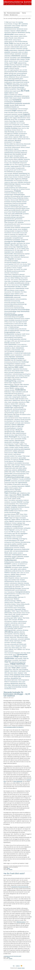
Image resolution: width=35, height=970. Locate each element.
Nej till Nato (23, 411)
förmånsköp (7, 201)
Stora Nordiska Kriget (13, 579)
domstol (24, 145)
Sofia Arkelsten (21, 565)
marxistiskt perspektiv (9, 375)
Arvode (27, 59)
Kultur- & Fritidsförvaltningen (11, 327)
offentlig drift (18, 429)
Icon (20, 248)
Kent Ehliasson (11, 290)
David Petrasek (8, 138)
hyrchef (27, 236)
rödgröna (11, 521)
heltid (5, 229)
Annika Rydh (17, 45)
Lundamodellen (26, 355)
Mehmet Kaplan (8, 382)
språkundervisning (16, 571)
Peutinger (17, 464)
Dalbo (20, 137)
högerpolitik (19, 246)
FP (5, 185)
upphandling (8, 626)
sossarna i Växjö (8, 569)
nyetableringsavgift (9, 423)
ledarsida (7, 342)
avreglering (26, 64)
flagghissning (18, 178)
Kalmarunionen (15, 285)
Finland (9, 178)
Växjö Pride (15, 669)
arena (19, 57)
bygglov (16, 116)
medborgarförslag (10, 381)
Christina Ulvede (16, 130)
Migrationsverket (17, 382)
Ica (17, 248)
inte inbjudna (18, 259)
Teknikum (16, 599)
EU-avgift (27, 166)
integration (11, 259)
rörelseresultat (18, 521)
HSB (25, 234)
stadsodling (13, 572)
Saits (23, 523)
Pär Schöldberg (8, 484)
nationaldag (15, 402)
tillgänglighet (7, 611)
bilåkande (22, 85)
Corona (15, 133)
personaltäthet (18, 463)
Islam (29, 264)
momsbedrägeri (8, 395)
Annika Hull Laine (8, 45)
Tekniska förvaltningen (10, 600)
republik (18, 498)
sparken (15, 569)
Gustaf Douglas (15, 215)
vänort (14, 654)
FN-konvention (8, 180)
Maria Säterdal (16, 370)
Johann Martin (24, 278)
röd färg (6, 521)
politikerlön (14, 470)
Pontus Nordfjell (20, 471)
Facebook (6, 14)
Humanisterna (13, 236)
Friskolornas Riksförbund (10, 192)
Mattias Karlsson (16, 379)
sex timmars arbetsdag (11, 538)
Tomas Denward (17, 612)
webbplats (7, 674)
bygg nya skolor (8, 117)
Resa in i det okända (9, 500)
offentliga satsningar (9, 429)
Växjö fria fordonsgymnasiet (18, 662)
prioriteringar (20, 475)
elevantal (10, 159)
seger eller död (16, 533)
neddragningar (8, 405)
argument (6, 59)
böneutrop (7, 119)
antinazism (7, 48)
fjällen (12, 178)
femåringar (27, 177)
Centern (26, 124)
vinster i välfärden (8, 649)
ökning (6, 687)
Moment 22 (20, 393)
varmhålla (23, 640)
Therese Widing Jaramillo (22, 604)
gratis (24, 212)
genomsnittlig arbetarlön (15, 210)
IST (28, 266)
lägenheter (12, 356)
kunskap (18, 332)
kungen (27, 330)
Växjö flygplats (22, 660)
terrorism (23, 602)
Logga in (18, 965)
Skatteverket (25, 549)
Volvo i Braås (26, 652)
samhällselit (26, 524)
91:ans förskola (8, 24)
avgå (15, 63)
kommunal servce (18, 306)
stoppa (6, 579)
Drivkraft (27, 147)
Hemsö (19, 229)
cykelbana (11, 135)
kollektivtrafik (8, 297)
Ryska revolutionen (16, 516)
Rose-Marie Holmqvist (10, 514)
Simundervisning (25, 542)
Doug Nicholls (8, 147)
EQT (11, 164)
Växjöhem (6, 664)
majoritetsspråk (19, 365)
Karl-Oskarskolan (9, 286)
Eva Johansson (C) (9, 171)
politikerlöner (22, 470)
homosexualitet (15, 232)
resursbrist (13, 502)
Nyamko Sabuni (20, 421)
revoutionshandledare (9, 503)
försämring (15, 203)
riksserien (26, 507)
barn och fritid (23, 70)
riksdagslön (7, 507)
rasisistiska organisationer (18, 486)
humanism (7, 236)
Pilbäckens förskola (25, 464)
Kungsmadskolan (9, 332)
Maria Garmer (7, 370)
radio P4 (6, 486)
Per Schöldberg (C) (9, 463)
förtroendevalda (22, 203)
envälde (6, 164)
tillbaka (24, 609)
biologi (26, 85)
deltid (5, 140)
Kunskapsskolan (9, 334)
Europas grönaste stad (10, 170)
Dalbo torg (25, 137)
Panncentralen (25, 445)
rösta (23, 521)
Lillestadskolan (20, 348)
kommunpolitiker (20, 316)
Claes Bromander (9, 131)
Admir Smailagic (16, 25)
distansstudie (27, 144)
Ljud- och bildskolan (9, 351)
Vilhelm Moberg (15, 647)
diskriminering (19, 144)
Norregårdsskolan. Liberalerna (12, 419)
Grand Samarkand (17, 212)
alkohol (18, 30)
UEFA (10, 619)
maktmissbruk (26, 365)
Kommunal (7, 300)
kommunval (17, 318)
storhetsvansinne (9, 581)
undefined (15, 621)
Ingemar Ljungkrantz (19, 255)
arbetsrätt (6, 57)
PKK (13, 466)
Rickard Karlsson (23, 503)
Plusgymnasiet (8, 468)
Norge (20, 417)
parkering (17, 449)
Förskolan (24, 201)
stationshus (7, 574)
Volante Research (8, 651)
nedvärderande (8, 409)
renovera (6, 496)
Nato (27, 402)
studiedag (26, 583)
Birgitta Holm (7, 87)
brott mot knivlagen (23, 108)
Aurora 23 (21, 61)
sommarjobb (15, 567)
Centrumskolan (25, 126)
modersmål (25, 391)
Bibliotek (9, 84)
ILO (28, 250)
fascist (11, 177)
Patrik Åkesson (17, 454)
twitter (15, 618)
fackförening (11, 175)
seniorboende (19, 535)
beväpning (26, 82)
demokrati (18, 140)
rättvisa (18, 519)
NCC (16, 404)
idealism (23, 248)
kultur (25, 325)
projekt (9, 479)
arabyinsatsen (13, 50)
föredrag (14, 198)
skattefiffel (21, 545)
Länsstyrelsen (20, 356)
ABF (19, 24)
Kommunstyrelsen (9, 318)
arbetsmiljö (24, 55)
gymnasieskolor (20, 220)
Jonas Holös (7, 281)
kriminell (24, 321)
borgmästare (26, 98)
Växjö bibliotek (23, 656)
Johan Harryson (26, 276)
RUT (5, 516)
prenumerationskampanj (19, 473)
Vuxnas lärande (8, 654)
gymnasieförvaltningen (10, 217)
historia (25, 231)
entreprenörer (23, 162)
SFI (18, 540)
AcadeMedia (24, 24)
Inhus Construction (15, 257)
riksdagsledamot (22, 505)
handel (18, 224)
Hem (5, 13)
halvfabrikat (20, 222)
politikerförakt (7, 470)
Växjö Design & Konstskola (11, 660)
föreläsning (20, 198)
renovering (12, 497)
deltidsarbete (11, 140)
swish (27, 593)
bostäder (6, 105)
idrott (27, 248)
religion (6, 495)
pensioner (7, 458)
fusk (22, 196)
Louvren (12, 355)
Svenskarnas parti (9, 590)
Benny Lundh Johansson (22, 77)
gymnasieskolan (9, 220)
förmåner (26, 200)
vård (5, 673)
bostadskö (17, 101)
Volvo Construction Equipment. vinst (13, 652)
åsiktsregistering (16, 685)
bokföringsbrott (17, 96)
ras (10, 486)
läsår (12, 360)
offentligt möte (8, 433)
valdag (26, 637)
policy (13, 468)
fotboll (28, 184)
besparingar (24, 80)
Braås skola (22, 105)
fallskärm (17, 175)
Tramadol (18, 614)
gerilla (23, 210)
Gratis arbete (7, 213)
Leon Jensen (16, 346)
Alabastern (13, 30)
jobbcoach (22, 274)
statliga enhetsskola (21, 574)
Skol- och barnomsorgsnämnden (19, 551)
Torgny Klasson (8, 614)
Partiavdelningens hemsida (13, 13)
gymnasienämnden (9, 218)
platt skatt (22, 466)
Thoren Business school (10, 607)
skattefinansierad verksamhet (11, 547)
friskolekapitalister (9, 191)
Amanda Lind (22, 34)
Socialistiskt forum (22, 563)
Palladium (17, 445)
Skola (6, 553)
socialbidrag (24, 562)
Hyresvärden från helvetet (23, 243)
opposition (11, 440)
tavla (22, 597)
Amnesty (6, 36)
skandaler (6, 545)
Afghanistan (24, 25)
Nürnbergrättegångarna (10, 428)
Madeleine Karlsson (20, 363)
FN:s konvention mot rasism (21, 180)
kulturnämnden (23, 328)
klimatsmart (7, 293)
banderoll (11, 68)
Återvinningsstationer (23, 680)
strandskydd (23, 581)
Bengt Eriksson (21, 75)
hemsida (15, 229)
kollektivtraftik (16, 297)
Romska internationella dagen (12, 512)
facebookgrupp (23, 173)
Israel (25, 266)
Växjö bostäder (18, 658)
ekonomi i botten (8, 157)
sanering (17, 530)
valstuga (11, 640)
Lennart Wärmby (8, 346)
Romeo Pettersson (19, 510)
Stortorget (17, 581)
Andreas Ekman (17, 39)
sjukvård (19, 544)
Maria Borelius (23, 369)
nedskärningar (8, 407)
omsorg (24, 438)
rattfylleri (6, 488)
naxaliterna (7, 404)
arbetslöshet (15, 56)
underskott (7, 623)
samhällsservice (8, 528)
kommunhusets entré (9, 313)
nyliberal (13, 424)
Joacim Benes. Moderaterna (11, 274)
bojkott (6, 93)
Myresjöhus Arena (23, 398)
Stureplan (6, 585)
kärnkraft (6, 335)
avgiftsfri (11, 63)
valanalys (6, 637)
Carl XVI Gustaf (21, 123)
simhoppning (7, 542)
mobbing (17, 388)
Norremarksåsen (8, 421)
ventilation (19, 642)
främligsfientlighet (8, 194)
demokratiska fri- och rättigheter (12, 142)
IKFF (25, 250)
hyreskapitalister (16, 239)
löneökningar (25, 362)
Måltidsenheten (16, 400)
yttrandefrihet (14, 678)
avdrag (6, 63)
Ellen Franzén (8, 161)
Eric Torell (15, 164)
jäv (5, 285)
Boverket (12, 105)
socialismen (14, 563)
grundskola (26, 213)
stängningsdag (8, 586)
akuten (25, 29)
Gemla (27, 208)
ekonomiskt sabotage (18, 157)
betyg (14, 82)
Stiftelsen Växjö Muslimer (21, 578)
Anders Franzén (8, 38)
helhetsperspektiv (25, 227)
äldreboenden (22, 683)
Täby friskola (26, 618)
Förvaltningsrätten (13, 205)
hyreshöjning (8, 239)
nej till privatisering (9, 412)
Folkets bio (7, 182)
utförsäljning (8, 632)
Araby (6, 50)
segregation (24, 533)
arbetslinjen (25, 54)
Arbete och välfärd (23, 52)
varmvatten (7, 642)
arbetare (27, 50)
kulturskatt (22, 330)
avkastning (12, 64)
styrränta (12, 585)
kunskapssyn (18, 334)
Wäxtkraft (27, 676)
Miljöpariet (7, 386)
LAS (12, 341)
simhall (22, 540)
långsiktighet (19, 360)
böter (16, 119)
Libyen (13, 348)
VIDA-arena (7, 646)
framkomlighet (10, 185)
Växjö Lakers (16, 667)
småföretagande (19, 558)
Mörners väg (24, 400)
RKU (21, 509)
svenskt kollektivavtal (20, 590)
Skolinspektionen (17, 554)
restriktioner (7, 502)
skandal (25, 544)
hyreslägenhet (8, 241)
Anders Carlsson (14, 36)
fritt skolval (20, 192)
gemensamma (11, 208)
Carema (6, 121)
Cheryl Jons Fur (22, 128)
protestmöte (14, 480)
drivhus (23, 147)
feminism (15, 177)
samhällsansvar (8, 524)
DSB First (24, 151)
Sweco (24, 593)
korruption (25, 320)
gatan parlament (23, 206)
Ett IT (20, 166)
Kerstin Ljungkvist (19, 290)
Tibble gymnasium (9, 609)
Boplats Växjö (8, 98)
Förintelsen (7, 200)
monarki (15, 395)
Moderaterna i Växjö (9, 391)
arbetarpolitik (14, 52)
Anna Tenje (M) (17, 43)
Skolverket (20, 556)
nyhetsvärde (7, 424)
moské (6, 397)
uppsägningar (15, 626)
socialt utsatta (7, 565)
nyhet (22, 423)
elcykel (6, 159)
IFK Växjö (17, 250)
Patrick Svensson (8, 452)
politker (14, 471)
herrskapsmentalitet (9, 231)
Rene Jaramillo (23, 495)
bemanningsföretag (10, 75)
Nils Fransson (8, 414)
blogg (18, 89)
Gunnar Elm (7, 215)
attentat (11, 61)
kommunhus (25, 311)
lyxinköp (6, 356)
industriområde (8, 253)
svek (22, 586)
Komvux (22, 318)
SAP (21, 530)
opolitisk (6, 440)
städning (22, 585)
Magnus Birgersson (9, 365)
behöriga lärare (13, 73)
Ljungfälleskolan (8, 353)
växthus (28, 671)
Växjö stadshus (14, 671)
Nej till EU (7, 411)
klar (22, 292)
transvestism (7, 616)
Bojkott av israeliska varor (11, 94)
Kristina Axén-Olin (18, 323)
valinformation (13, 639)
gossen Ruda (7, 212)
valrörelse (27, 639)
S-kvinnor (14, 523)
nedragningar (23, 405)
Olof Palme (7, 438)
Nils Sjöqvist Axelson (25, 414)
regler (18, 493)
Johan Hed (7, 278)
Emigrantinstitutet (23, 161)
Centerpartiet (8, 126)
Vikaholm (24, 646)
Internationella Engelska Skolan (12, 262)
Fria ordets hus (14, 189)
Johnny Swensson (23, 279)
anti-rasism (7, 46)
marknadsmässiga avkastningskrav (22, 374)
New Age (22, 412)
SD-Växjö (22, 531)
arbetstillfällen (13, 57)
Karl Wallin (24, 286)
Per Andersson (15, 459)
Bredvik (13, 107)
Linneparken (7, 349)
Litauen (23, 349)
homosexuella (23, 232)
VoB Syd (27, 649)
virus (23, 649)
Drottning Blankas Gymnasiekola (12, 151)
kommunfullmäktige (24, 309)
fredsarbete (7, 189)
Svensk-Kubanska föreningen (12, 588)
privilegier (27, 477)
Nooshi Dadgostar (9, 416)
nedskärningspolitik (18, 407)
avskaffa (14, 66)
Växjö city (25, 658)
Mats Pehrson (23, 377)
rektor (28, 493)
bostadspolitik (18, 103)
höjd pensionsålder (9, 248)
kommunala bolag (15, 300)
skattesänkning (18, 549)
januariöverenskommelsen (18, 271)
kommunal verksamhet (10, 309)
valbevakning (20, 637)
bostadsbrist (17, 100)
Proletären (15, 479)
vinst (24, 647)
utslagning (22, 633)
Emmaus (6, 162)
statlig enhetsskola (10, 576)
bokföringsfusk (25, 96)
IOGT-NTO (16, 264)
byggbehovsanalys (9, 116)
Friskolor (17, 191)
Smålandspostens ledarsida (12, 562)
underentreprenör (22, 621)
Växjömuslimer (8, 669)
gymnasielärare (20, 217)
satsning (25, 530)
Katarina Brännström (9, 288)
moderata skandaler (9, 390)
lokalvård (6, 355)
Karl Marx (18, 286)
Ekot (26, 157)
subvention (18, 586)
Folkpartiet (18, 184)
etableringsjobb (15, 166)
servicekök (19, 537)
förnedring (13, 201)
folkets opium (13, 182)
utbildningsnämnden (10, 630)
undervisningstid (22, 623)
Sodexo (14, 565)
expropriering (19, 171)
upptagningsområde (25, 626)
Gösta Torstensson (9, 222)
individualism (19, 252)
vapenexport (17, 640)
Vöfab (25, 673)
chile (27, 128)
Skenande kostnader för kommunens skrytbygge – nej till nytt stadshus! (16, 694)
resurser (19, 502)
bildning (10, 85)
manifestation (8, 369)
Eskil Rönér (7, 166)
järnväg (27, 283)
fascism (6, 177)
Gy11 (20, 215)
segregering (7, 535)
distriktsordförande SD (10, 145)
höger (14, 246)
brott (17, 107)
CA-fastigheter (21, 119)
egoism (11, 156)
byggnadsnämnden (24, 116)
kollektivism (17, 295)
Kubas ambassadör (18, 325)
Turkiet (21, 616)
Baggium (6, 68)
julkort (5, 283)
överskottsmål (8, 688)
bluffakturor (23, 89)
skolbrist (15, 553)
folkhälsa (20, 182)
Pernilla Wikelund (8, 461)
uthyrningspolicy (8, 633)
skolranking (7, 556)
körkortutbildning (18, 337)
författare (26, 198)
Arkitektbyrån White (15, 59)
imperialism (7, 252)
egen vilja (6, 156)
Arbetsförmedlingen (9, 54)
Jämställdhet (11, 283)
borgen (19, 98)
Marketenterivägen (19, 372)
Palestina (12, 445)
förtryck (6, 205)
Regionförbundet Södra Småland (12, 491)
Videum (13, 646)
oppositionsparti (19, 440)
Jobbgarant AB (8, 276)
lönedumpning (8, 362)
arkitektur (22, 59)
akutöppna (7, 30)
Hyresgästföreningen (17, 238)
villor (21, 647)
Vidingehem (18, 646)
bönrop (12, 119)
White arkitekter (25, 674)
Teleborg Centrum (9, 602)
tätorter (6, 619)
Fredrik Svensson (22, 187)
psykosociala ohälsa (9, 482)
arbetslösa (7, 56)
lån (15, 360)
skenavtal (6, 551)
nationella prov (22, 402)
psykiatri (27, 480)
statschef (18, 576)
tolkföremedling (8, 612)
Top (14, 965)
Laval (15, 341)
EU (24, 166)
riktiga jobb (7, 509)
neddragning (22, 404)
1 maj (6, 22)
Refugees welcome (9, 489)
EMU (10, 162)
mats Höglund (8, 377)
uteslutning (19, 630)
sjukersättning (8, 544)
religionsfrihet (13, 495)
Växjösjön (6, 671)
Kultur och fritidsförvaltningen (11, 330)
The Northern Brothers (10, 604)
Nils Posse (16, 414)
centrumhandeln (17, 126)
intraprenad (24, 262)
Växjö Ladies (7, 667)
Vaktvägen (16, 635)
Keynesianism (8, 292)
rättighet (13, 519)
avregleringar (8, 66)
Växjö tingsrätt (22, 671)
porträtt (27, 471)
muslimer (6, 398)
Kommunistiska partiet (13, 315)
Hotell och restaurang (9, 234)
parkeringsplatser (25, 449)
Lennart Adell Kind (21, 344)
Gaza (5, 208)
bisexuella (14, 87)
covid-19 (6, 135)
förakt (6, 198)
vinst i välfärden (18, 649)
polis (17, 468)
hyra (23, 236)
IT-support (19, 267)
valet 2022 (7, 639)
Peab (24, 456)
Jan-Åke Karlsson (8, 269)
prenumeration (8, 473)
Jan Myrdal (7, 271)
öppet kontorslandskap (14, 687)
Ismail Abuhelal (14, 266)
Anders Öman (8, 39)
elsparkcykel (15, 161)
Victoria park (22, 644)
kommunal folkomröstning (11, 304)
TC (25, 597)
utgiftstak (16, 632)
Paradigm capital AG (24, 447)
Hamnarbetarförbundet (10, 224)
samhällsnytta (7, 526)
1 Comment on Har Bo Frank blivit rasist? (12, 956)
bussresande (7, 114)
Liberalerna (7, 348)
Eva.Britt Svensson (21, 170)
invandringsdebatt (8, 264)
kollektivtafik (24, 295)
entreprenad (15, 162)
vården (15, 673)
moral (28, 395)
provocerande (21, 480)
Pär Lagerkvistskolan (21, 482)
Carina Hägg (12, 121)
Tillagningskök (18, 609)
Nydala (26, 421)
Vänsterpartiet (22, 654)
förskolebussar (8, 203)
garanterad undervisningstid (11, 206)
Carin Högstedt (20, 121)
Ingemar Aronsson (9, 255)
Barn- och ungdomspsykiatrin (11, 70)
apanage (25, 48)
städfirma (17, 585)
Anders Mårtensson (19, 38)
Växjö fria (7, 662)
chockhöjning (7, 130)
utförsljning (25, 630)
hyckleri (20, 236)
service (14, 537)
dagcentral (22, 135)
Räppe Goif (12, 517)
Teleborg (18, 600)
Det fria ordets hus (10, 144)
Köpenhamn (18, 335)
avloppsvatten (19, 64)
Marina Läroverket (9, 372)
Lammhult (23, 339)
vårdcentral (10, 673)
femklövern (21, 177)
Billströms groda (21, 922)
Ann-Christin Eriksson (21, 41)
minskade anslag (22, 386)
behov (6, 73)
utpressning (16, 633)
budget (14, 110)
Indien (13, 252)
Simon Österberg (15, 542)
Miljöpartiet (14, 386)
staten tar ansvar (24, 572)
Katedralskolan (20, 288)
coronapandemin (22, 133)
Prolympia (21, 479)
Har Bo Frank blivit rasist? (14, 873)
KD (5, 290)
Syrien (6, 595)
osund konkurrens (9, 444)
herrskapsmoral (19, 231)
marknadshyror (8, 374)
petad (5, 464)
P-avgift (16, 444)
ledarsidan (12, 342)
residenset (26, 500)
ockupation (19, 428)
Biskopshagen (20, 87)
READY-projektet (13, 488)
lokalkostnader (27, 353)
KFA (13, 292)
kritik (25, 323)
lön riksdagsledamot (9, 363)
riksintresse (21, 507)
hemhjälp (10, 229)
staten (18, 572)
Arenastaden (25, 57)
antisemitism (19, 48)
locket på (17, 353)
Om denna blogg (14, 14)
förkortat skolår (14, 200)
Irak (21, 264)
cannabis (28, 119)
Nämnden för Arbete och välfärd (12, 426)
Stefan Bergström (9, 578)
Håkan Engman (23, 245)
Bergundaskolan (9, 80)
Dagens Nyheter (8, 137)
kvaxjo (8, 868)
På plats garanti (17, 484)
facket (5, 175)
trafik (14, 614)
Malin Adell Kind (9, 367)
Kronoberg (7, 325)
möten (6, 402)
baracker (17, 68)
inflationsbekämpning (18, 253)
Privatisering (9, 477)
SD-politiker (17, 531)
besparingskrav (8, 82)
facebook (15, 173)
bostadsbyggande (8, 101)
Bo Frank (25, 91)
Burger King (7, 112)
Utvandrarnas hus (8, 635)
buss (12, 112)
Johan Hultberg (15, 278)
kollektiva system (19, 293)
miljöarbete (26, 384)
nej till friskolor (15, 411)
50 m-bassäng (19, 22)
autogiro (26, 61)
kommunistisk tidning (9, 316)
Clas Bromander (19, 131)
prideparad (14, 475)
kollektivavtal (8, 295)
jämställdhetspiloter (20, 283)
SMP (13, 558)
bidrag (14, 84)
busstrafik (20, 114)
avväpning (23, 66)
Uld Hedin (14, 619)
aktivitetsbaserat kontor (10, 29)
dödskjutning (23, 152)
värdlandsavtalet (8, 656)
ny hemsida (17, 423)
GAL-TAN (20, 205)
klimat (24, 292)
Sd (12, 532)
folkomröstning (9, 184)
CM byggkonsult (8, 133)
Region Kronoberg (10, 493)
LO (14, 353)
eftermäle (24, 154)
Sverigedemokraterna (22, 592)
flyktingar (25, 178)
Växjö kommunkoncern (21, 666)
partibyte (15, 450)
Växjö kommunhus (9, 666)
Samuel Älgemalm (9, 530)
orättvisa (22, 442)
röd (21, 519)
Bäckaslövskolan (22, 117)
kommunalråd (8, 306)
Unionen (21, 625)
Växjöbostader (9, 658)
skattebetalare (14, 545)
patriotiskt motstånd (9, 456)
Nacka (9, 402)
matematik (26, 375)
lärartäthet (7, 360)
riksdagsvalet (14, 507)
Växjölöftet (23, 667)
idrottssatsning (8, 250)
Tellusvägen (17, 602)
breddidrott (7, 107)
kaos (21, 285)
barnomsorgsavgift (9, 71)
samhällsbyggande (17, 524)
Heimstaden (17, 225)
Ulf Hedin (20, 619)
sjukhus (14, 544)
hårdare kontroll (8, 246)
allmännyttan (9, 34)
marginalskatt (16, 369)
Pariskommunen (9, 449)
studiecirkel (20, 583)
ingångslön (7, 257)
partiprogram (21, 450)
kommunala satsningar (10, 302)
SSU (23, 571)
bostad (10, 100)
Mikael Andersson (8, 384)
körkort (24, 335)
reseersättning (19, 500)
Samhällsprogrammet (17, 526)
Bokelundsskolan (8, 96)
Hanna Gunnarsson (25, 224)
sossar (20, 567)
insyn (5, 259)
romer (26, 510)
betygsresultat (19, 82)
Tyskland (20, 618)
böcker (28, 117)
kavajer (27, 288)
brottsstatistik (7, 110)
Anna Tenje (8, 43)
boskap (6, 100)
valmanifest (21, 639)
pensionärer (7, 459)
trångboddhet (15, 616)
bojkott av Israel (13, 92)
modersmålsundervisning (10, 393)
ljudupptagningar (19, 351)
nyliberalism (20, 424)
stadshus (7, 572)
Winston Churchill (8, 676)
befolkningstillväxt (22, 71)
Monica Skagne (21, 395)
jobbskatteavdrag (16, 276)
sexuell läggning (23, 538)
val (21, 635)
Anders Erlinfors (23, 36)
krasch (11, 321)
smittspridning (8, 558)
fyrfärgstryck (27, 196)
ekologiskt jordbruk (19, 156)
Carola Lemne (8, 124)
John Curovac (14, 279)
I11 (15, 248)
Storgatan (22, 579)
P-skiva (6, 445)
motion (10, 397)
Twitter (24, 13)
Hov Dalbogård (20, 234)
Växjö (16, 656)
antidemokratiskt (14, 46)
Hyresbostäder (8, 238)
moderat (21, 388)
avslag (18, 66)
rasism (27, 486)
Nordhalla (16, 416)
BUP (25, 110)
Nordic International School (11, 417)
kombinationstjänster (9, 299)
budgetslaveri (20, 110)
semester (13, 535)
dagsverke (16, 137)
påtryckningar (24, 484)
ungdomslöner (15, 625)
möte (29, 400)
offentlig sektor (20, 431)
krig (17, 321)
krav (14, 321)
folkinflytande (27, 182)
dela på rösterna (25, 138)
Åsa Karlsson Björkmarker (11, 680)
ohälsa (14, 433)
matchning (21, 375)
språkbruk (23, 569)
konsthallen (12, 320)
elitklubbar (20, 159)
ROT (17, 514)
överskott (24, 687)
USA (5, 628)
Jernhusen (7, 272)
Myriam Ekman (8, 400)
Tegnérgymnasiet (8, 599)
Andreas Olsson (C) (9, 41)
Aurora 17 (15, 61)
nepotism (16, 412)
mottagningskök (16, 397)
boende (19, 91)
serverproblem (8, 537)
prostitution (27, 479)
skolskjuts (14, 556)
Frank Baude (17, 185)
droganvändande (8, 149)
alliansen (24, 30)
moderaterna (20, 390)
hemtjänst (24, 229)
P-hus (25, 444)
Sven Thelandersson (9, 592)
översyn (14, 688)
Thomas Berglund (8, 606)
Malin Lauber (19, 367)
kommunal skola (19, 308)
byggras (15, 117)
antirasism (13, 48)
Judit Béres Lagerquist (25, 281)
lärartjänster (20, 358)
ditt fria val (19, 145)
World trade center (19, 676)
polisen (20, 468)
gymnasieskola (18, 218)
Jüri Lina (8, 285)
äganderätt (7, 683)
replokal (14, 498)
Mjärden (11, 388)
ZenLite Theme (21, 968)
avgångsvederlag (22, 63)
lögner (24, 360)
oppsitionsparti (8, 442)
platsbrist (17, 466)
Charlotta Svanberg (10, 128)
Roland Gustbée (9, 510)
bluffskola (6, 91)
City (22, 130)
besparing (18, 80)
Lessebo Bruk (24, 346)
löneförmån (15, 362)
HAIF (16, 222)
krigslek (20, 321)
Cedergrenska (15, 124)
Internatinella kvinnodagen (11, 260)
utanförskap (10, 628)
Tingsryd (18, 611)
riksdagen (14, 505)
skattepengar (8, 549)
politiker (25, 468)
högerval (25, 246)
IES (13, 250)
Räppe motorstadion (20, 517)
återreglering (24, 685)
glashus (27, 210)
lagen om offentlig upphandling (12, 339)
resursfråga (26, 502)
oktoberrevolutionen (21, 433)
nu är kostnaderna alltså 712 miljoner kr (13, 727)
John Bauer (7, 279)
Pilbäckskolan (7, 466)
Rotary (21, 514)
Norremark (27, 419)
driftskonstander (16, 147)
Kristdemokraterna (9, 323)
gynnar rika (27, 220)
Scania (6, 531)
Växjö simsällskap (23, 669)
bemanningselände (22, 73)
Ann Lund (23, 45)
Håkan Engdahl (14, 245)
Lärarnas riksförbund (10, 358)
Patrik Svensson (8, 454)
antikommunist (23, 46)
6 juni (9, 22)
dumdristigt (17, 152)
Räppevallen (7, 519)
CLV (25, 131)
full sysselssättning (15, 196)
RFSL (17, 503)
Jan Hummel (17, 269)
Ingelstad (27, 253)
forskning (23, 184)
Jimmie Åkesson (14, 272)
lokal (21, 353)
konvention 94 (18, 320)
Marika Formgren (24, 370)
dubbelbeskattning (9, 152)
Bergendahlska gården (17, 78)
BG (5, 84)
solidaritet (7, 567)
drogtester (16, 149)
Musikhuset (24, 397)
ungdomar (7, 625)
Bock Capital (13, 91)
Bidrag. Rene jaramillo (22, 84)
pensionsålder (22, 458)
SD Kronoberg (8, 533)
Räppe (6, 518)
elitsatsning (27, 159)
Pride (27, 473)
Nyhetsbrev (27, 423)
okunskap (11, 435)
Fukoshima (7, 196)
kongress (27, 318)
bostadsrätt (26, 103)
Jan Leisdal (24, 269)
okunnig (6, 435)
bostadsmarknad (9, 103)
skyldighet (26, 556)
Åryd (20, 678)
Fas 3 (28, 175)
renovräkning (20, 496)
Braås (16, 105)
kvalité (23, 334)
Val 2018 (24, 635)
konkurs (6, 320)
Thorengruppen (21, 607)
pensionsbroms (14, 458)
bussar (16, 112)
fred (17, 187)
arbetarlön (7, 52)
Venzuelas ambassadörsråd (11, 644)
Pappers (6, 447)
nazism (12, 404)
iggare (21, 250)
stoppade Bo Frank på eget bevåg (20, 886)
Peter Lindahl (11, 464)
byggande (26, 114)
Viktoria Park (7, 647)
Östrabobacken (14, 681)
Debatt (19, 138)
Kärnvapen (12, 335)
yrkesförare (7, 678)
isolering (20, 266)
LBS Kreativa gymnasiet (23, 341)
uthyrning (22, 632)
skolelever (20, 553)
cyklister (17, 135)
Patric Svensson (19, 452)
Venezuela (13, 642)
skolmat (24, 554)
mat (17, 375)
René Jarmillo (7, 498)
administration (8, 25)
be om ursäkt (7, 78)
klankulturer (18, 292)
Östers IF (7, 681)
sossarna (25, 567)
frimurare (27, 189)
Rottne (25, 514)
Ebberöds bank (8, 154)
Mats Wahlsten (8, 379)
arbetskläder (18, 54)
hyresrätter (13, 243)
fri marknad (22, 189)
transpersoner (24, 614)
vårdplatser (20, 673)
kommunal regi (22, 304)
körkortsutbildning (8, 337)
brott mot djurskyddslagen (11, 108)
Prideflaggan (7, 475)
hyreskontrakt (24, 239)
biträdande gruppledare (10, 89)
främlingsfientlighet (19, 194)
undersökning (13, 623)
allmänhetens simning (24, 32)
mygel (16, 398)
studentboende (13, 583)
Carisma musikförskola (10, 123)
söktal (19, 597)
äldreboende (14, 683)
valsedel (6, 640)
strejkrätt (6, 583)
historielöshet (7, 232)
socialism (7, 564)
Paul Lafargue (18, 456)
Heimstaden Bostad (9, 227)
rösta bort (28, 521)
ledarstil (18, 342)
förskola (19, 201)
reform (20, 488)
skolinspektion (8, 554)
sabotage (19, 523)
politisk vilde (7, 471)
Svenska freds (25, 588)
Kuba (11, 325)
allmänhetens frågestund (10, 32)
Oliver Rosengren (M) (23, 437)
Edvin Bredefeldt (17, 154)
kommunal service (9, 308)
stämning (27, 585)
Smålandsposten (10, 560)
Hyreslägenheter (19, 241)
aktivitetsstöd (20, 29)
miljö (21, 384)
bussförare (25, 112)
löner (19, 362)
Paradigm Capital (13, 447)
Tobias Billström (24, 611)
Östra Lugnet (21, 681)
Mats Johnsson (16, 377)
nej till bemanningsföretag (19, 409)
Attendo (6, 61)
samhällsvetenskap (18, 528)
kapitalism (26, 285)
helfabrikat (17, 227)
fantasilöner (23, 175)
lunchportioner (18, 355)
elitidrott (15, 159)
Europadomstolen (20, 168)
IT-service (13, 267)
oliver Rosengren (10, 437)
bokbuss (20, 94)
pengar (28, 456)
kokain (12, 293)
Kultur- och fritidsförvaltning (11, 328)
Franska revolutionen (9, 187)
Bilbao (6, 85)
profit (5, 479)
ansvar (28, 45)
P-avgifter (20, 444)
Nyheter (10, 869)
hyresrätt (7, 243)
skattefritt (22, 547)
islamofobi (7, 266)
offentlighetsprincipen (9, 431)
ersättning (20, 164)
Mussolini (12, 398)
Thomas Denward (19, 606)
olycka (12, 438)
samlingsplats (26, 528)
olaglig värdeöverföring (20, 435)
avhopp (6, 65)
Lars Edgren (7, 341)
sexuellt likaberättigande (10, 540)
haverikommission (9, 225)
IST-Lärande (7, 267)
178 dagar (15, 24)
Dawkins (15, 138)
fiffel (5, 178)
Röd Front (25, 519)
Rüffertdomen (7, 523)
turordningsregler (8, 618)
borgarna (15, 98)
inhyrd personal (25, 257)
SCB (9, 531)
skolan (11, 553)
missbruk (6, 388)
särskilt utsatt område (13, 595)
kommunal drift (20, 302)
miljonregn (16, 384)
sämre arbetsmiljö (17, 781)
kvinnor (27, 334)
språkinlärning (8, 571)
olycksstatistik (17, 438)
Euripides (12, 168)
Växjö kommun (17, 664)
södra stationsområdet (10, 597)
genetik (6, 210)
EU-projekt (7, 168)
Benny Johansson (9, 77)
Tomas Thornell (25, 612)
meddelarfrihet (20, 381)
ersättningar (27, 164)
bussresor (14, 114)
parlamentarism (8, 450)
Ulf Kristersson (8, 621)
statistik (13, 574)
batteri (16, 71)
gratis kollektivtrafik (17, 213)
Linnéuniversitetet (15, 349)
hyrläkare (7, 245)
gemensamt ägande (20, 208)
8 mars (13, 22)
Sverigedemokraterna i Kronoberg (13, 593)
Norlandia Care (26, 417)
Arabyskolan (21, 50)
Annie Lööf (25, 43)
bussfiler (20, 112)
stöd (13, 586)
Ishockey (24, 264)
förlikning (21, 200)
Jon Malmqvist (15, 281)
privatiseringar (19, 477)
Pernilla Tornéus (24, 459)
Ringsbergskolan (14, 509)
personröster (26, 463)
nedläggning (16, 405)
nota (14, 421)
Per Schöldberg (18, 461)
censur (21, 124)
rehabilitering (23, 493)
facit (29, 173)
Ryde (9, 516)
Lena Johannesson (10, 344)
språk (19, 569)
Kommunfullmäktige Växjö (12, 311)
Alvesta (16, 34)
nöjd (22, 426)
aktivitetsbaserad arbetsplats (11, 27)
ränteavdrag (24, 516)
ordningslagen (16, 442)
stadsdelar (27, 571)
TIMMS (13, 611)
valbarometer (13, 637)
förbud (10, 198)
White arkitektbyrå (15, 674)
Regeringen (18, 489)
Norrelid (22, 419)
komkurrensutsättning (20, 299)
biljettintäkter (16, 85)
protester (7, 481)
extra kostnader (8, 173)
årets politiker (7, 685)
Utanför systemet (18, 628)
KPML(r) (6, 321)
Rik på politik (7, 505)
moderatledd (18, 391)
